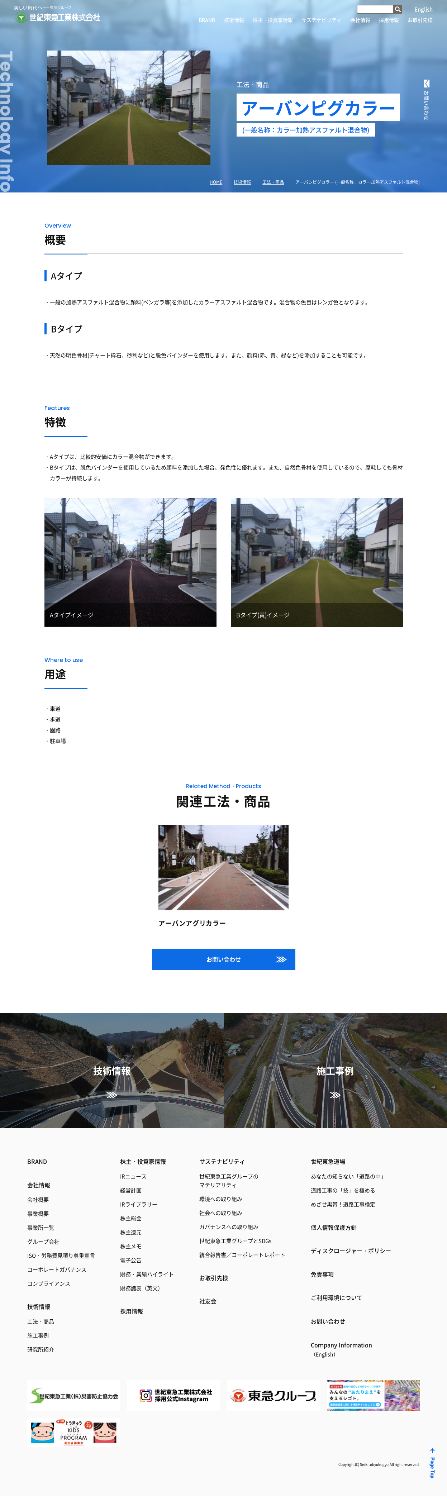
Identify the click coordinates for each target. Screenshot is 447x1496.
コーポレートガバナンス (56, 1269)
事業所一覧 (40, 1227)
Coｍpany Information (341, 1349)
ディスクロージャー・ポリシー (351, 1250)
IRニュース (133, 1176)
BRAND (207, 19)
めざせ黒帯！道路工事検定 (343, 1204)
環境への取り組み (220, 1198)
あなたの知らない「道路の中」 (348, 1176)
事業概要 (38, 1213)
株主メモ (131, 1246)
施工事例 (38, 1335)
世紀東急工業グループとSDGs (235, 1240)
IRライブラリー (138, 1204)
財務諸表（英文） (141, 1288)
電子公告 (131, 1260)
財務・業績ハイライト (147, 1274)
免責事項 (322, 1274)
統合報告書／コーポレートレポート (242, 1254)
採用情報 (389, 19)
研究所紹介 (40, 1349)
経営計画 (131, 1190)
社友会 (208, 1301)
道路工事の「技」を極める (343, 1190)
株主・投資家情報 (273, 19)
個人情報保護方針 (334, 1227)
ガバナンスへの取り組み (228, 1226)
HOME (216, 182)
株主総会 (131, 1218)
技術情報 (234, 19)
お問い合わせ (223, 959)
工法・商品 (273, 182)
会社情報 (360, 19)
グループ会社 (43, 1241)
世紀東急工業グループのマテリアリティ (228, 1180)
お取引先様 (420, 19)
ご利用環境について (336, 1297)
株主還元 (131, 1232)
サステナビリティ (321, 19)
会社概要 (38, 1199)
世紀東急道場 (328, 1161)
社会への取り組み (220, 1212)
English (423, 9)
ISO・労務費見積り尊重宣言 (61, 1255)
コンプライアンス (48, 1283)
